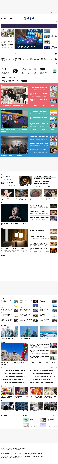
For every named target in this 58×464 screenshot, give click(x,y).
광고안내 (13, 448)
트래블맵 (33, 362)
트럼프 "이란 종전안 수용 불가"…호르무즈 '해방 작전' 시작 (54, 36)
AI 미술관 (45, 64)
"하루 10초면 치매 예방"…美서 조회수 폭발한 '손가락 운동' (14, 370)
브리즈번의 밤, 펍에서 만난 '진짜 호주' (37, 237)
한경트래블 (3, 342)
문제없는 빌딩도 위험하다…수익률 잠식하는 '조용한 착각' (21, 411)
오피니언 (17, 21)
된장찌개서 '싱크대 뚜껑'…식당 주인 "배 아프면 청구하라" (25, 185)
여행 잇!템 (53, 362)
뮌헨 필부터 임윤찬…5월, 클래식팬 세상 (37, 211)
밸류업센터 (52, 155)
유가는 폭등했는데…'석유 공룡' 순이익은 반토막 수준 (39, 118)
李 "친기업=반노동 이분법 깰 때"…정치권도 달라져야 (36, 55)
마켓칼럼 (2, 62)
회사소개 (2, 448)
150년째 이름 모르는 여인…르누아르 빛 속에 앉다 (39, 217)
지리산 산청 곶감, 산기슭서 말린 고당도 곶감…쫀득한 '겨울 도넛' (36, 396)
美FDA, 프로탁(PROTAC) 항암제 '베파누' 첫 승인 (45, 315)
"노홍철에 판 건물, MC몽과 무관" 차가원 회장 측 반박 (39, 150)
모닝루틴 (32, 21)
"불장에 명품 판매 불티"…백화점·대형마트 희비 (54, 41)
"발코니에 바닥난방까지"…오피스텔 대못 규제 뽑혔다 (45, 300)
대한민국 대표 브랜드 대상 (9, 386)
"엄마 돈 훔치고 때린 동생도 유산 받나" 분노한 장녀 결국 (36, 411)
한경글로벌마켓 (8, 21)
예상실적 (34, 129)
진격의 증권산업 (25, 338)
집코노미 (13, 21)
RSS (22, 453)
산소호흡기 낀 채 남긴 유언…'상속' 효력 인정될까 (26, 320)
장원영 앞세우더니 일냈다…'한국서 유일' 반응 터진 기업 (7, 198)
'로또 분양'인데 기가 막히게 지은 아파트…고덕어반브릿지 (7, 38)
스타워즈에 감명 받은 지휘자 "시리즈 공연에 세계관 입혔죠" (14, 223)
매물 (43, 155)
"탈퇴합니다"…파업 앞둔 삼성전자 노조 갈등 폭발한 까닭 (13, 382)
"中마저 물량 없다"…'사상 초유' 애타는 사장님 (42, 176)
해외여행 (47, 362)
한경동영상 (3, 255)
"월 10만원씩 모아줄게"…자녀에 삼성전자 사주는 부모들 (39, 94)
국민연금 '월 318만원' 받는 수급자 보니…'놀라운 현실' (13, 379)
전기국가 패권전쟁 (45, 338)
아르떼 (2, 202)
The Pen (2, 400)
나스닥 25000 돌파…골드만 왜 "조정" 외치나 (7, 55)
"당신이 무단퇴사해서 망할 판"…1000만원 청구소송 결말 (42, 382)
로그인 (56, 18)
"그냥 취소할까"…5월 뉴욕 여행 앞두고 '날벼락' (41, 379)
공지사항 (24, 415)
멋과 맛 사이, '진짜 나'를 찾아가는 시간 (37, 230)
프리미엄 (37, 21)
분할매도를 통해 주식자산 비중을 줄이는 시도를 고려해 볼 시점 (7, 64)
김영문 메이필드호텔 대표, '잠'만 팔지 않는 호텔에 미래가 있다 (39, 351)
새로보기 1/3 (55, 298)
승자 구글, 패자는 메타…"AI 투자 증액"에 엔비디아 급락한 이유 (21, 55)
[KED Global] (11, 18)
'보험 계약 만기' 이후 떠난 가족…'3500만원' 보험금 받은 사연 (43, 376)
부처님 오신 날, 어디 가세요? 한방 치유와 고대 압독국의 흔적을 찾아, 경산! (14, 363)
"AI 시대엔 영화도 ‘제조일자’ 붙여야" (37, 205)
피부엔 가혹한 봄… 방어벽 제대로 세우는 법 (38, 243)
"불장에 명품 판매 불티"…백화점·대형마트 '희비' (12, 105)
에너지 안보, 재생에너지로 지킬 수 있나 (48, 60)
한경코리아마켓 (3, 21)
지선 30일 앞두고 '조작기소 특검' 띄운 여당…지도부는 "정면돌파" (25, 305)
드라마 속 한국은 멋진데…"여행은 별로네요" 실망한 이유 (42, 370)
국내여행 (40, 362)
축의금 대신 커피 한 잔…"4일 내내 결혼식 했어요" (50, 198)
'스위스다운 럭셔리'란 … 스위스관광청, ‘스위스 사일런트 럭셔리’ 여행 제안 (39, 344)
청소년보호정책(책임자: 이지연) (38, 453)
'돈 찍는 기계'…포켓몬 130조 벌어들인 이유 (42, 183)
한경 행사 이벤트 (4, 415)
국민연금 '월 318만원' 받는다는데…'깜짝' (8, 177)
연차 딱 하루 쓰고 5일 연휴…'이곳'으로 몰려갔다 (45, 310)
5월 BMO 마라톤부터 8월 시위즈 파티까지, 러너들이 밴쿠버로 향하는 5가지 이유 (39, 357)
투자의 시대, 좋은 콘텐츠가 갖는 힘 (49, 55)
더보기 (41, 21)
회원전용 (2, 52)
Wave (27, 21)
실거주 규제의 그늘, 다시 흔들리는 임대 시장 (34, 64)
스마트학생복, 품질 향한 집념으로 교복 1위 (21, 396)
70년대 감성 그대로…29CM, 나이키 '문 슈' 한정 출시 (26, 315)
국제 (24, 21)
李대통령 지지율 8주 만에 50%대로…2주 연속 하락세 (45, 305)
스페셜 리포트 (3, 325)
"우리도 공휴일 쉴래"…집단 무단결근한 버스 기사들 (12, 373)
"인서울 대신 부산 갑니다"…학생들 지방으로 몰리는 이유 (7, 45)
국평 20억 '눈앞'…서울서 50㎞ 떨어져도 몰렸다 (39, 143)
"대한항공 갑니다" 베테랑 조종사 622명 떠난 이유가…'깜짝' (14, 376)
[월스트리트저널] (8, 18)
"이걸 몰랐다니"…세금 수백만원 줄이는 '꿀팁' (42, 178)
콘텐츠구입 (8, 453)
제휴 (5, 453)
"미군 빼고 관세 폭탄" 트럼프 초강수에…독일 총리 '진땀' (7, 42)
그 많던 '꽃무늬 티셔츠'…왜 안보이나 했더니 (42, 186)
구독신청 (6, 448)
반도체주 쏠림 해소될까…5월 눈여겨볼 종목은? (38, 87)
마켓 (52, 105)
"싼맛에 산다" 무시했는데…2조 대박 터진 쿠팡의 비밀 (39, 124)
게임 (29, 21)
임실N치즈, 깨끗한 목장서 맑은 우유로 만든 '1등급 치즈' (50, 396)
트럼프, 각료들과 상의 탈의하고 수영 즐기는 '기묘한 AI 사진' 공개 (21, 198)
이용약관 (25, 453)
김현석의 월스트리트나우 (4, 53)
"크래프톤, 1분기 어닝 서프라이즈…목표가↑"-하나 (45, 320)
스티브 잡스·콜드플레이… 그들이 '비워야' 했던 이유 (39, 249)
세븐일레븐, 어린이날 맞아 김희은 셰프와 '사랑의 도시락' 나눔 (6, 315)
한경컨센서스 (35, 105)
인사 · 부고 (53, 415)
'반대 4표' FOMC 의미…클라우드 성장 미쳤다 (21, 60)
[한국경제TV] (5, 18)
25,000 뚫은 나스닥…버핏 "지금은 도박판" (54, 47)
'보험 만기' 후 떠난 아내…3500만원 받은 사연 (8, 182)
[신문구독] (14, 18)
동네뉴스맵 (34, 155)
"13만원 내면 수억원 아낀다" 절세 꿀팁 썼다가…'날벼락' (42, 373)
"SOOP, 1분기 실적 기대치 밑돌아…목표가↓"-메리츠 (6, 305)
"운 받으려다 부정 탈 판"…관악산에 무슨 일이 (36, 198)
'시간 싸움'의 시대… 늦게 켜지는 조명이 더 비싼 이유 (13, 248)
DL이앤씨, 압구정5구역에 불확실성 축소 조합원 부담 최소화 (25, 310)
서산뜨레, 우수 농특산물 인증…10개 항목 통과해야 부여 (7, 396)
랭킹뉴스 (2, 367)
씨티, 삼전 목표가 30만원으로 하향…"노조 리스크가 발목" (39, 100)
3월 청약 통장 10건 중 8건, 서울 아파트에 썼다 (11, 155)
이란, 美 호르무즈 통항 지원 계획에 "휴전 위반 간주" (54, 30)
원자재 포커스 (3, 58)
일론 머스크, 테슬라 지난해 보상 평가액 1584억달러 (26, 300)
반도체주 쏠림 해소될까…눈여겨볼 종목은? (26, 46)
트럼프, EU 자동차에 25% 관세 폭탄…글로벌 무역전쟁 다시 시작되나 (14, 130)
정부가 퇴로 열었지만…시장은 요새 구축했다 (7, 411)
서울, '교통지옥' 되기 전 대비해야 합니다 (50, 411)
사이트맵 (16, 453)
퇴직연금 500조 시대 (7, 338)
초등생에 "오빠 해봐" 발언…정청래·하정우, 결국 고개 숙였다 (6, 310)
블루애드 (17, 448)
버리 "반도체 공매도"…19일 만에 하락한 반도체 (21, 64)
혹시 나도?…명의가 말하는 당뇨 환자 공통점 (42, 181)
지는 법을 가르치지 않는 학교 (34, 59)
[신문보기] (1, 18)
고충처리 (10, 448)
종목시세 (43, 129)
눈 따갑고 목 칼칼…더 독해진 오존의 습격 (7, 47)
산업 (22, 21)
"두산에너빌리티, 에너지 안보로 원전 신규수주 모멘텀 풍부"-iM (7, 320)
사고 (56, 415)
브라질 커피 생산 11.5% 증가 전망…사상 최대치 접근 (7, 60)
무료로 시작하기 (24, 80)
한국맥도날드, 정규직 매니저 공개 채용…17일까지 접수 (6, 300)
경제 (19, 21)
